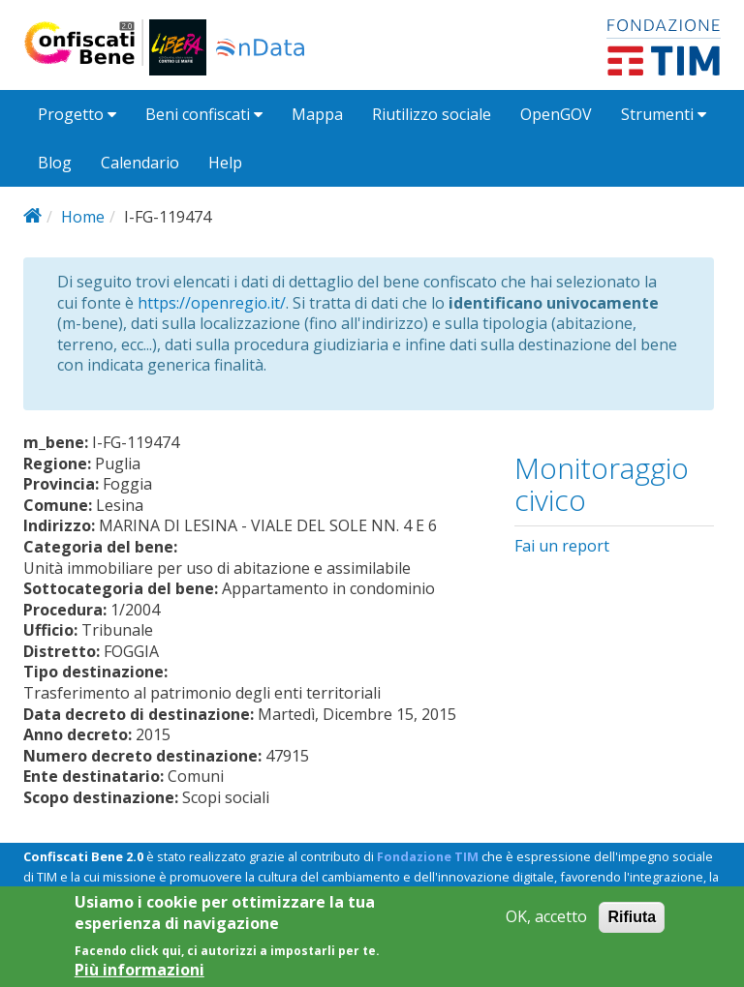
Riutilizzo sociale (431, 114)
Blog (55, 162)
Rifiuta (631, 926)
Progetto (77, 114)
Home (83, 216)
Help (225, 162)
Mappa (317, 114)
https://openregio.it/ (212, 303)
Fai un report (561, 545)
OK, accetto (546, 926)
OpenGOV (556, 114)
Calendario (140, 162)
